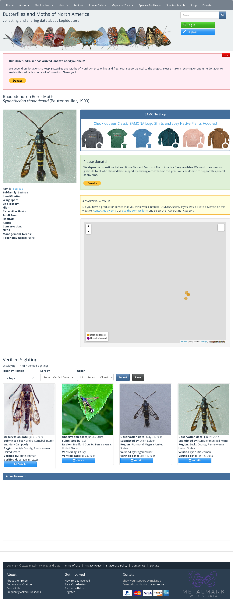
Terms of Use (71, 565)
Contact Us (138, 565)
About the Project (17, 580)
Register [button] (190, 31)
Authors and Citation (19, 584)
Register (70, 592)
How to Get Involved (77, 580)
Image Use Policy (116, 565)
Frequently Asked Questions (24, 592)
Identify (63, 5)
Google (203, 341)
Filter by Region (13, 371)
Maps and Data (122, 5)
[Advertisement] (116, 509)
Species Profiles (150, 5)
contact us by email (105, 210)
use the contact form (135, 210)
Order (81, 371)
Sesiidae (18, 188)
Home (10, 5)
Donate (207, 5)
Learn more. (157, 584)
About (24, 5)
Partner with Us (74, 588)
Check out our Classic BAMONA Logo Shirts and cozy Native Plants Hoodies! (155, 123)
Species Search (175, 5)
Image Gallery (97, 5)
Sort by (45, 371)
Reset (138, 377)
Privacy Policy (93, 565)
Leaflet (184, 341)
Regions (78, 5)
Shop (193, 5)
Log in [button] (189, 25)
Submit (123, 377)
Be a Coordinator (75, 584)
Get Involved (44, 5)
